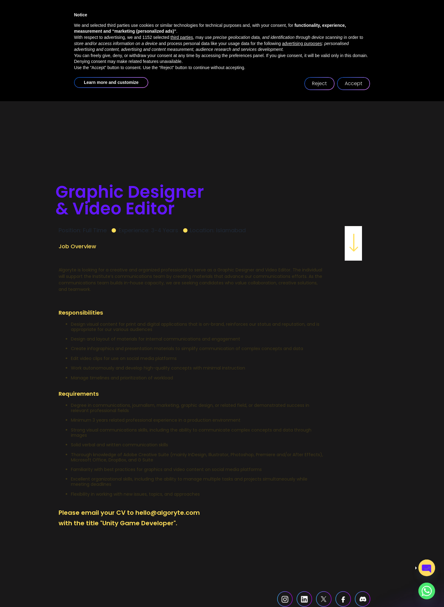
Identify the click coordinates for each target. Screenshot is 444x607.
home (133, 29)
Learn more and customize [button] (111, 588)
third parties (182, 543)
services (211, 29)
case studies (260, 29)
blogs (301, 29)
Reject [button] (319, 589)
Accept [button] (353, 589)
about (168, 29)
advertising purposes (302, 549)
